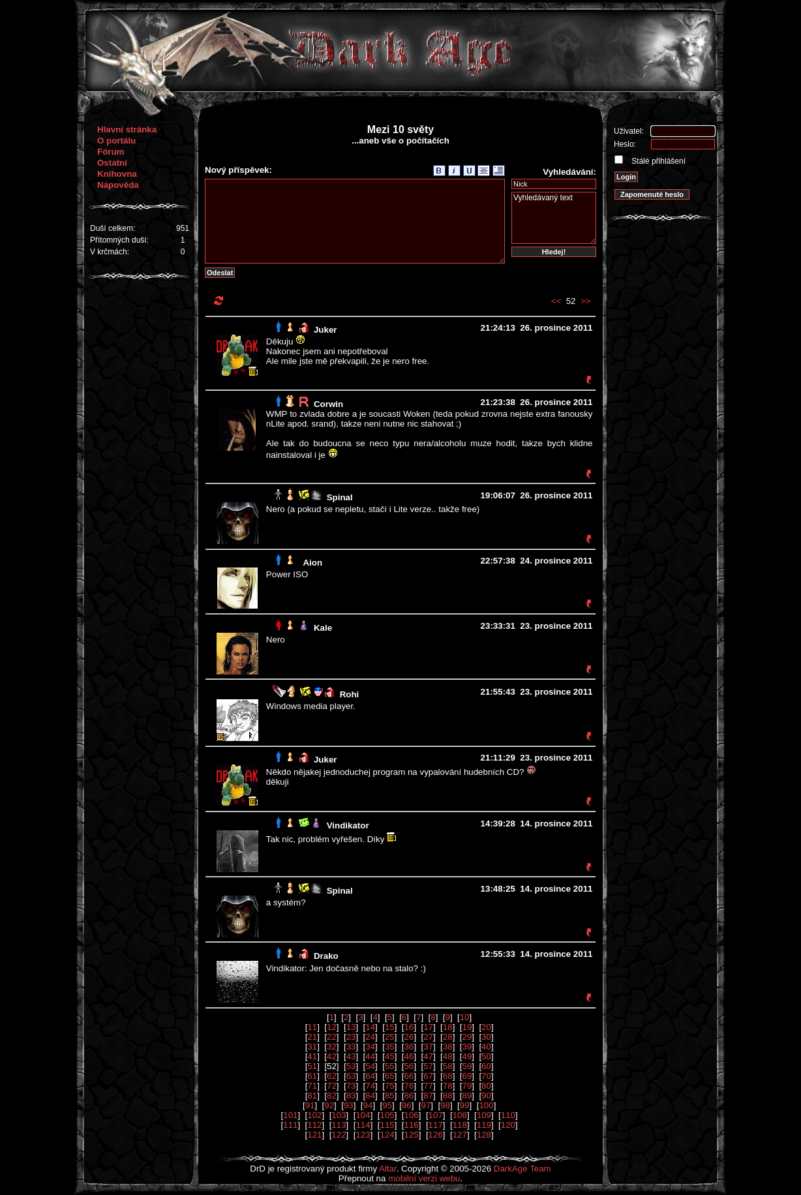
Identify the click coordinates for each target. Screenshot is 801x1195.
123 (362, 1135)
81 (312, 1095)
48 (448, 1056)
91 (310, 1105)
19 (467, 1027)
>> (586, 301)
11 (312, 1027)
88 (448, 1095)
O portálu (116, 140)
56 (409, 1066)
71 (312, 1086)
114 (362, 1125)
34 (370, 1046)
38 (448, 1046)
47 (428, 1056)
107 (436, 1115)
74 (370, 1086)
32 (332, 1046)
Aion (312, 562)
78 (448, 1086)
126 (436, 1135)
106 (411, 1115)
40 (486, 1046)
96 (407, 1105)
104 (362, 1115)
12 (332, 1027)
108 (460, 1115)
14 (370, 1027)
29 (467, 1037)
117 (436, 1125)
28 (448, 1037)
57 (428, 1066)
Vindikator (348, 825)
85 (390, 1095)
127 (460, 1135)
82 (332, 1095)
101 (290, 1115)
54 (370, 1066)
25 (390, 1037)
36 (409, 1046)
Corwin (328, 404)
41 (312, 1056)
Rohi (349, 694)
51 (312, 1066)
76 (409, 1086)
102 (314, 1115)
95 (387, 1105)
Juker (325, 330)
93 (349, 1105)
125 (411, 1135)
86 (409, 1095)
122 (338, 1135)
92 (329, 1105)
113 (338, 1125)
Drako (326, 956)
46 (409, 1056)
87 (428, 1095)
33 (351, 1046)
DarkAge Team (522, 1168)
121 (314, 1135)
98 (445, 1105)
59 (467, 1066)
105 (387, 1115)
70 (486, 1076)
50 (486, 1056)
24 (370, 1037)
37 (428, 1046)
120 (508, 1125)
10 (465, 1017)
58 (448, 1066)
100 (486, 1105)
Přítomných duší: (119, 240)
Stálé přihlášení (657, 161)
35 (390, 1046)
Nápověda (118, 185)
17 (428, 1027)
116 (411, 1125)
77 (428, 1086)
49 (467, 1056)
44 (370, 1056)
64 (370, 1076)
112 (314, 1125)
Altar (388, 1168)
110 (508, 1115)
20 (486, 1027)
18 (448, 1027)
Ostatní (112, 163)
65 (390, 1076)
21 (312, 1037)
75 (390, 1086)
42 (332, 1056)
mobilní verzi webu (424, 1178)
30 (486, 1037)
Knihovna (117, 174)
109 (484, 1115)
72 (332, 1086)
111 (290, 1125)
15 (390, 1027)
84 (370, 1095)
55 (390, 1066)
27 (428, 1037)
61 (312, 1076)
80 (486, 1086)
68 (448, 1076)
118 (460, 1125)
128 (484, 1135)
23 (351, 1037)
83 (351, 1095)
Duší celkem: (112, 228)
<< (556, 301)
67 (428, 1076)
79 (467, 1086)
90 (486, 1095)
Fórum (110, 152)
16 (409, 1027)
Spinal (340, 497)
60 (486, 1066)
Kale (323, 628)
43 (351, 1056)
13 (351, 1027)
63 (351, 1076)
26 (409, 1037)
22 (332, 1037)
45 (390, 1056)
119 (484, 1125)
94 (368, 1105)
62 (332, 1076)
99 (465, 1105)
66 (409, 1076)
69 (467, 1076)
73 (351, 1086)
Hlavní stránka (127, 129)
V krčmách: (109, 251)
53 (351, 1066)
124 (387, 1135)
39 (467, 1046)
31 (312, 1046)
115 (387, 1125)
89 (467, 1095)
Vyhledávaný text (553, 218)
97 (426, 1105)
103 (338, 1115)
